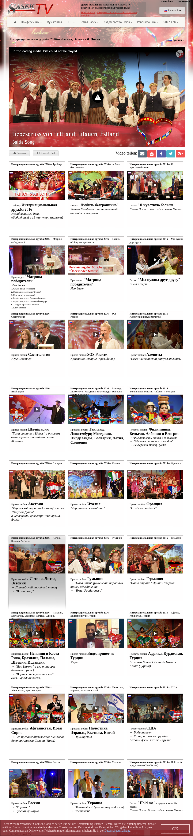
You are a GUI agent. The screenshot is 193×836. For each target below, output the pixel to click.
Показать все (88, 12)
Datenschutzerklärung (117, 830)
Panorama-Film (147, 22)
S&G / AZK (170, 22)
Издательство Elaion (117, 22)
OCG (71, 22)
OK (175, 829)
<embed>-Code (46, 153)
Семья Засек (89, 22)
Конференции (31, 22)
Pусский (172, 10)
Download (20, 153)
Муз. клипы (54, 22)
